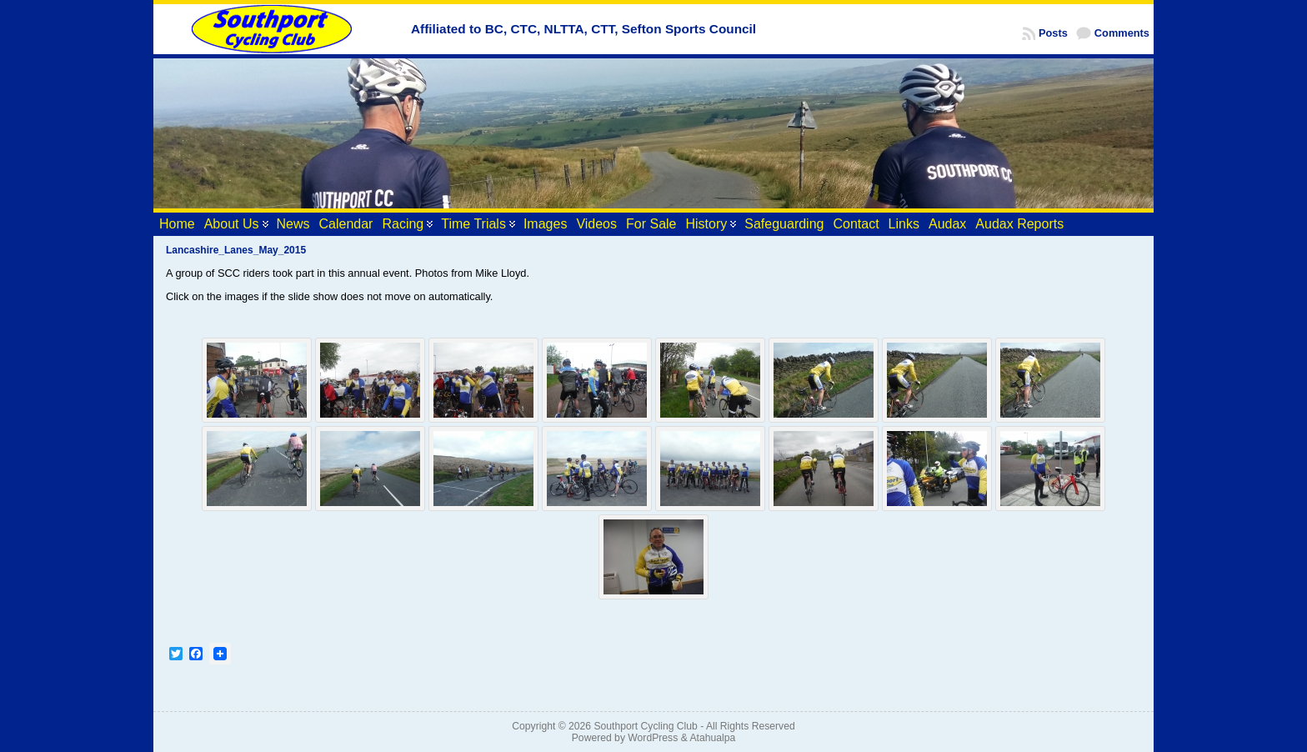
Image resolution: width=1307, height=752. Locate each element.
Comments (1121, 33)
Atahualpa (712, 738)
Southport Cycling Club (645, 726)
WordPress (653, 738)
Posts (1053, 33)
